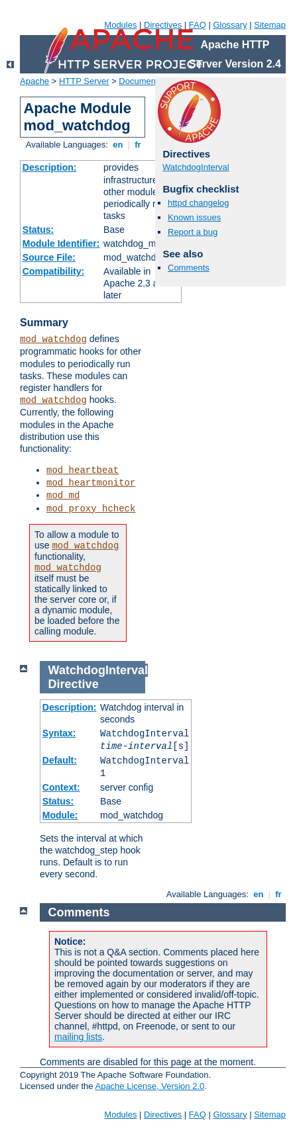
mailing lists (78, 1036)
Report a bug (192, 232)
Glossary (230, 25)
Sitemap (270, 25)
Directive (73, 684)
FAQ (197, 25)
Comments (188, 268)
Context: (61, 787)
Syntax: (59, 733)
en (118, 145)
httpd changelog (198, 203)
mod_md (63, 495)
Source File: (49, 257)
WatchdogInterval (195, 167)
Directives (163, 25)
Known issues (194, 217)
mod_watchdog (53, 339)
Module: (60, 815)
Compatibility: (53, 271)
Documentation (147, 81)
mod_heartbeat (82, 470)
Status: (38, 229)
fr (138, 145)
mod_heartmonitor (90, 483)
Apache (34, 81)
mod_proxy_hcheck (90, 508)
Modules (120, 25)
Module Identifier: (61, 243)
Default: (59, 760)
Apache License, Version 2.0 (149, 1086)
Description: (50, 167)
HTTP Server (84, 81)
